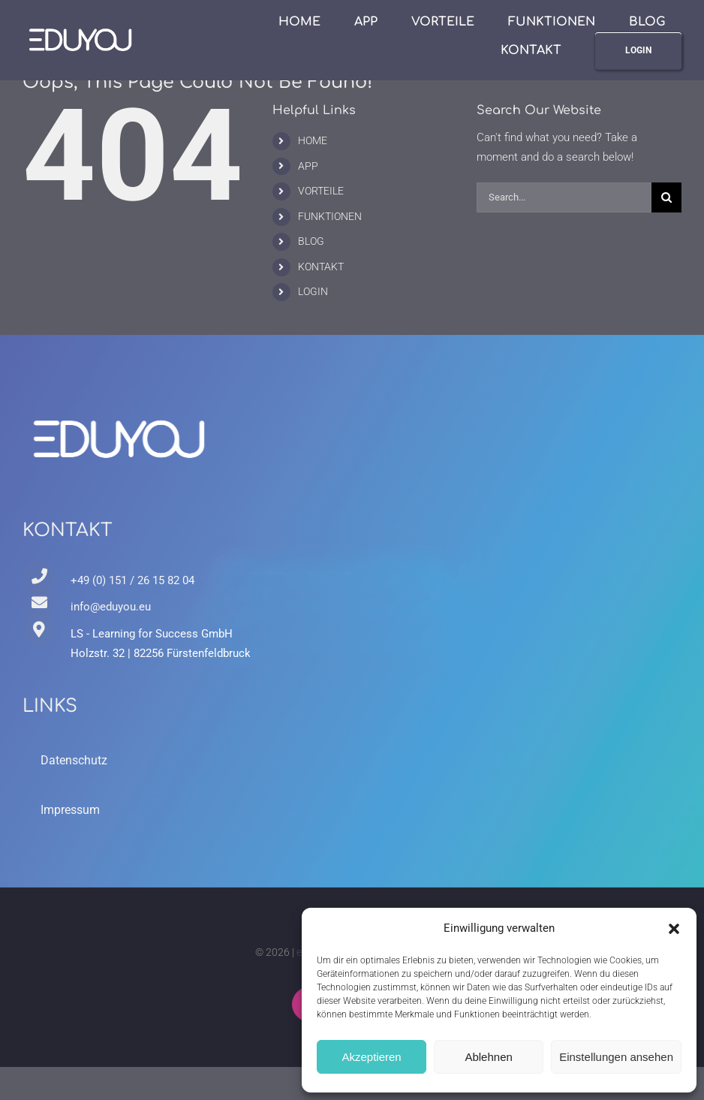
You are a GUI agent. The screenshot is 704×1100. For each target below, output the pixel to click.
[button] (673, 928)
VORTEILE (321, 191)
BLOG (311, 241)
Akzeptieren (371, 1056)
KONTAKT (321, 267)
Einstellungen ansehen (616, 1056)
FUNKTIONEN (330, 216)
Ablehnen (488, 1056)
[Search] (666, 197)
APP (308, 166)
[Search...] (564, 197)
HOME (312, 140)
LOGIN (313, 291)
